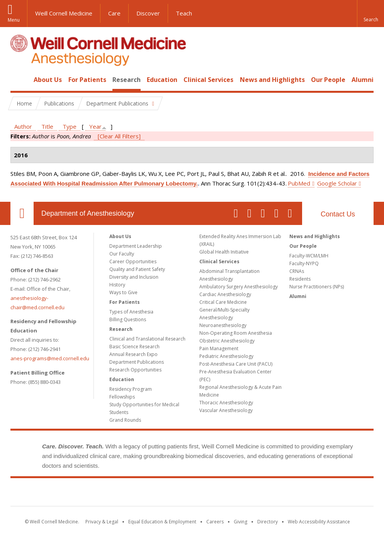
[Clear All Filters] (119, 136)
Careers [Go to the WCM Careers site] (215, 521)
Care (114, 13)
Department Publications (136, 362)
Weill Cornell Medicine (63, 13)
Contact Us (338, 214)
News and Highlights (272, 79)
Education (162, 79)
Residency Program (130, 389)
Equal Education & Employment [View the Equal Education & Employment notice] (162, 521)
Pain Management (218, 348)
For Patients (87, 79)
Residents (300, 279)
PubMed (299, 183)
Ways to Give (123, 292)
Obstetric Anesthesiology (227, 340)
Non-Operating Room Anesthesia (235, 333)
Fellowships (122, 397)
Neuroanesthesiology (222, 325)
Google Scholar (337, 183)
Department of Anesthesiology (87, 213)
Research (126, 79)
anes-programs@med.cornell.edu (49, 358)
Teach (184, 13)
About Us (48, 79)
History (117, 284)
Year (95, 126)
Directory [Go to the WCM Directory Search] (267, 521)
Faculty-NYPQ (304, 263)
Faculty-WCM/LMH (308, 255)
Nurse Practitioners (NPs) (316, 286)
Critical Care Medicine (223, 302)
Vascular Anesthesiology (226, 410)
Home (19, 79)
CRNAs (296, 271)
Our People (328, 79)
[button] (370, 13)
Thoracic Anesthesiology (226, 402)
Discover (148, 13)
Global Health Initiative (224, 252)
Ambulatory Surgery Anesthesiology (238, 286)
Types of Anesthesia (131, 311)
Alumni (363, 79)
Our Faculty (121, 253)
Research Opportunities (135, 369)
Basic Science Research (134, 346)
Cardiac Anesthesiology (225, 294)
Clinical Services (208, 79)
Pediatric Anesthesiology (226, 356)
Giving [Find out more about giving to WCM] (240, 521)
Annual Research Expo (133, 354)
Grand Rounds (125, 420)
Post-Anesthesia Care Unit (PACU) (235, 364)
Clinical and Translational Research (147, 339)
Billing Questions (127, 319)
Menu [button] (14, 20)
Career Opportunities (132, 261)
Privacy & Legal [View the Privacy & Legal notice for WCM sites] (101, 521)
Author (23, 126)
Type (69, 126)
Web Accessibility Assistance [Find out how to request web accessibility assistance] (319, 521)
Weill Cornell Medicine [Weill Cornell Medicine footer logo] (192, 493)
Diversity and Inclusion (133, 277)
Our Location (22, 213)
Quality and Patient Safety (137, 269)
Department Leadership (135, 246)
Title (47, 126)
